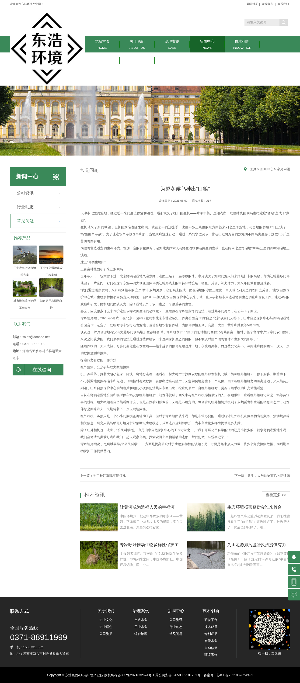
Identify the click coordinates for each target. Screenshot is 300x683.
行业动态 (25, 207)
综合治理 (140, 633)
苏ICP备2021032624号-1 (136, 675)
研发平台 (210, 619)
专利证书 (210, 633)
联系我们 (283, 4)
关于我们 (137, 44)
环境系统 (210, 654)
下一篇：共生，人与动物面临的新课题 (262, 476)
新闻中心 (207, 44)
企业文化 (105, 619)
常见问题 (25, 220)
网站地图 (252, 4)
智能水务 (210, 640)
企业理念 (105, 626)
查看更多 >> (276, 495)
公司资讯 (25, 193)
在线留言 (267, 4)
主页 (253, 169)
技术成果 (210, 626)
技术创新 (242, 44)
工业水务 (140, 626)
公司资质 (105, 633)
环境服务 (102, 61)
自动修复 (210, 647)
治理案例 (172, 44)
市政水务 (140, 619)
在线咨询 (32, 369)
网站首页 (102, 44)
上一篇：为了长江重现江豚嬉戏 (103, 476)
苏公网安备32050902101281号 (177, 675)
